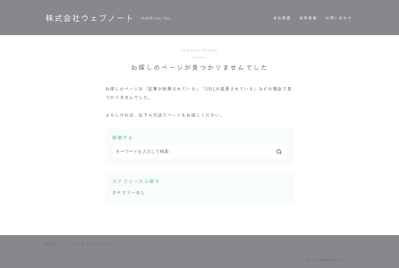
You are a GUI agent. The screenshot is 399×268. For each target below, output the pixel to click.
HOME (51, 243)
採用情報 (308, 17)
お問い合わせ (338, 17)
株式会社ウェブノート (91, 17)
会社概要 (282, 17)
